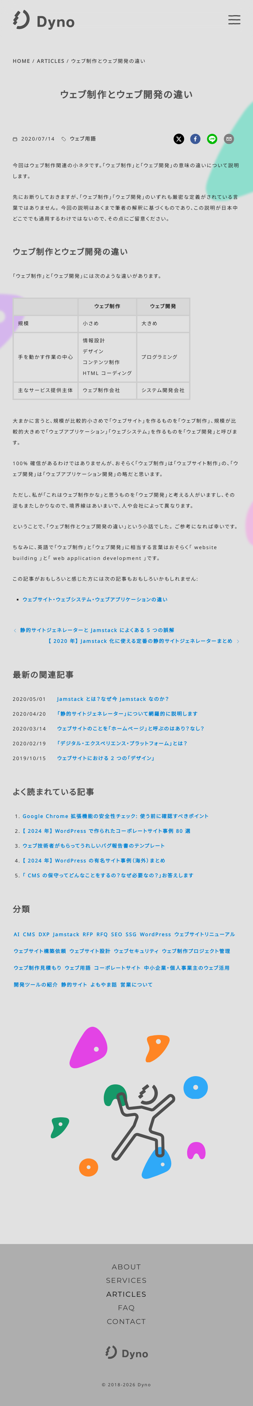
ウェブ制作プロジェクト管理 (196, 951)
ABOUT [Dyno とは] (126, 1267)
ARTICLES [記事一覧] (126, 1294)
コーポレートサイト (117, 968)
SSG (131, 934)
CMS (29, 934)
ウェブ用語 (83, 139)
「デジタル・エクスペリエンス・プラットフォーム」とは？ (122, 743)
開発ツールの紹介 (36, 985)
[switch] (234, 19)
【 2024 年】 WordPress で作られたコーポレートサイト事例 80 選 (106, 831)
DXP (44, 934)
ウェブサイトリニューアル (205, 934)
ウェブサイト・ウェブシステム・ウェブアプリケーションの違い (95, 600)
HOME (21, 61)
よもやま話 (104, 985)
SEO (117, 934)
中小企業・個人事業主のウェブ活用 (187, 968)
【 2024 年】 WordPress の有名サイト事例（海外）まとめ (94, 861)
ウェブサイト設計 (90, 951)
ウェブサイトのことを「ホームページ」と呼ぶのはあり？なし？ (131, 729)
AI (17, 934)
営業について (136, 985)
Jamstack (66, 934)
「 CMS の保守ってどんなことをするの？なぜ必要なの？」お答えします (108, 875)
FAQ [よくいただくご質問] (126, 1308)
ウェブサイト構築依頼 (40, 951)
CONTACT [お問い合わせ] (126, 1321)
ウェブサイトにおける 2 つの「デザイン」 (106, 758)
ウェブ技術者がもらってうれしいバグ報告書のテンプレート (93, 846)
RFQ (102, 934)
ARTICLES (51, 61)
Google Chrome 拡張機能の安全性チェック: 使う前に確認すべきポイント (115, 816)
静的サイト (74, 985)
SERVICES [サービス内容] (126, 1280)
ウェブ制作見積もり (38, 968)
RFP (88, 934)
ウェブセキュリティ (136, 951)
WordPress (155, 934)
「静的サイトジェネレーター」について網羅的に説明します (127, 714)
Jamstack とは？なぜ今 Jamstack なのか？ (113, 699)
